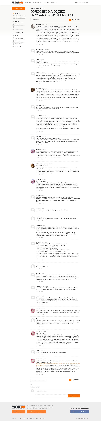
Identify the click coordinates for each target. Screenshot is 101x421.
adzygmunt (39, 163)
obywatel (38, 24)
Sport (15, 35)
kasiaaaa (38, 149)
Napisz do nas (18, 411)
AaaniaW (38, 105)
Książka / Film (17, 44)
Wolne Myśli (16, 47)
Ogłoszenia (36, 2)
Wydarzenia (28, 2)
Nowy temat (19, 8)
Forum (41, 2)
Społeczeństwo (17, 30)
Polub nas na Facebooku (79, 411)
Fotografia (16, 41)
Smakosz (38, 88)
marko (38, 225)
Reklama (52, 2)
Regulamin (42, 418)
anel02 (38, 309)
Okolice (15, 21)
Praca (15, 27)
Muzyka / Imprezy (18, 38)
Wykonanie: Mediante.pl (82, 418)
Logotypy (29, 418)
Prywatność (36, 418)
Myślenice (16, 14)
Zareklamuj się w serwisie (36, 411)
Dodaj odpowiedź (36, 19)
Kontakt (47, 2)
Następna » (77, 19)
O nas (24, 418)
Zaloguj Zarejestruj (82, 3)
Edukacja (16, 24)
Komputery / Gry (17, 33)
